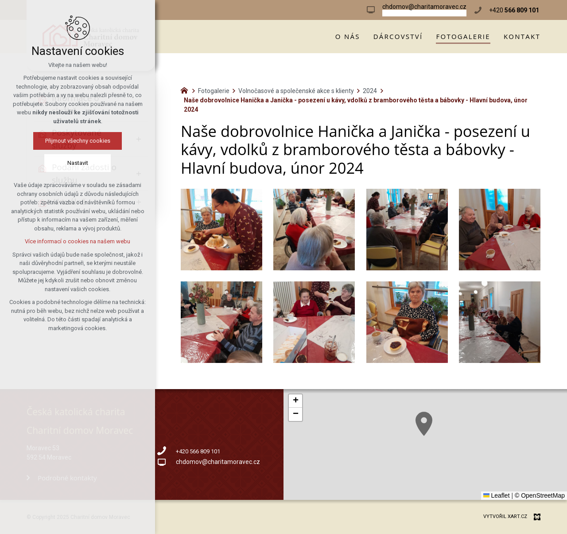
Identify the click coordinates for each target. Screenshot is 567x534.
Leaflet (496, 495)
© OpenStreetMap (540, 495)
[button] (424, 424)
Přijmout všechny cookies (77, 140)
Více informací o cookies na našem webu (77, 241)
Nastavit (77, 163)
